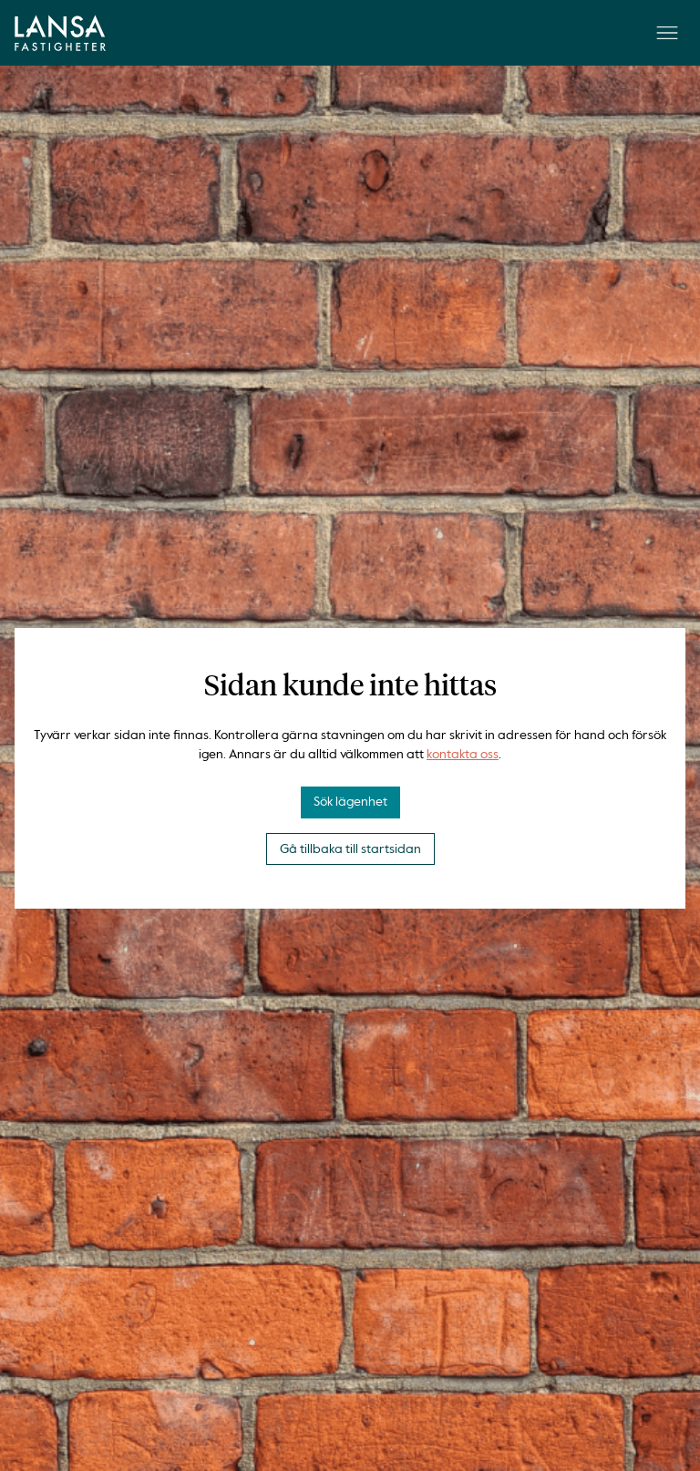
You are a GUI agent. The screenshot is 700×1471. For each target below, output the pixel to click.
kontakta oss (463, 754)
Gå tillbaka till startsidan (350, 849)
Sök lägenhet (350, 802)
